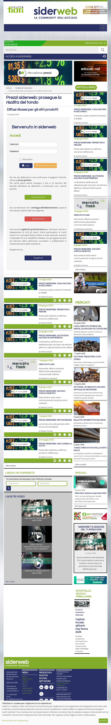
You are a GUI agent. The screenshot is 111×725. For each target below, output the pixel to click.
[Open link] (16, 9)
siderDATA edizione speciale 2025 (90, 493)
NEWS (24, 676)
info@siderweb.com (15, 699)
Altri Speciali (80, 506)
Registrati (38, 258)
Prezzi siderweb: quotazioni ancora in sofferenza (54, 337)
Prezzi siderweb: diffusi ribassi (55, 420)
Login (26, 165)
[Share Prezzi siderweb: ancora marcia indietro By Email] (54, 411)
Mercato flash (46, 364)
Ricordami (23, 159)
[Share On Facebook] (69, 300)
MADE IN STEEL (27, 690)
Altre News (10, 466)
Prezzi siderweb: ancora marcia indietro (52, 392)
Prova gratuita (38, 197)
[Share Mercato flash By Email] (54, 382)
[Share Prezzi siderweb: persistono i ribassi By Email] (54, 326)
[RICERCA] (102, 50)
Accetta (103, 721)
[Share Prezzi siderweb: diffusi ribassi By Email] (54, 434)
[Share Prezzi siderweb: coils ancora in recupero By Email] (54, 300)
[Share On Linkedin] (59, 300)
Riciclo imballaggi (83, 594)
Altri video (10, 582)
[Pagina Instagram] (46, 687)
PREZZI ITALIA (27, 679)
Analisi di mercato (23, 88)
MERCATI (25, 681)
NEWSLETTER (26, 693)
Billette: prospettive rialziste (90, 420)
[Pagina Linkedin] (41, 687)
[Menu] (103, 27)
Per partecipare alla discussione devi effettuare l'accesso (29, 479)
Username (14, 144)
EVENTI (24, 686)
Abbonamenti (38, 219)
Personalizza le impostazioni (15, 721)
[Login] (8, 488)
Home (9, 88)
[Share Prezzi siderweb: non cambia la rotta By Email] (54, 460)
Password (14, 151)
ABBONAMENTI (27, 688)
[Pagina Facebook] (51, 687)
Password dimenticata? (46, 165)
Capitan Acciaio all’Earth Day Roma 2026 (81, 625)
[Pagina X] (41, 694)
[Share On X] (64, 300)
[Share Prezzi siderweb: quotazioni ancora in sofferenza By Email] (54, 355)
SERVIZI (24, 684)
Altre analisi (80, 465)
